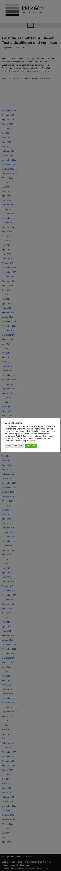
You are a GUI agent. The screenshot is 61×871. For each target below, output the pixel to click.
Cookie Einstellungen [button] (14, 446)
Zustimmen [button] (31, 446)
